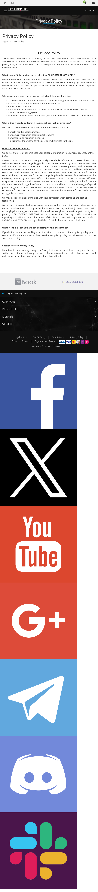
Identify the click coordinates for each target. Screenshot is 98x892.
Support (5, 41)
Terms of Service (20, 341)
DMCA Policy (39, 337)
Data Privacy (58, 337)
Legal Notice (21, 337)
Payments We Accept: (45, 341)
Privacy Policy (22, 293)
